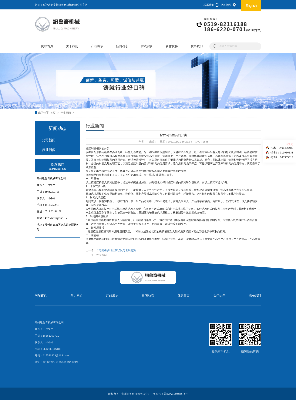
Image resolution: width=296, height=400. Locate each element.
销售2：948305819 (279, 157)
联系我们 (197, 46)
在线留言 (147, 46)
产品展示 (97, 46)
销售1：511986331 (279, 152)
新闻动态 (122, 46)
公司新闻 (48, 140)
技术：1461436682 (279, 148)
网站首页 (47, 46)
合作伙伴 (172, 46)
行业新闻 (66, 112)
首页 (53, 112)
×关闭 (289, 144)
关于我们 (72, 46)
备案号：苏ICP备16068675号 (170, 393)
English (251, 6)
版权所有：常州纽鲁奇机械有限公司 (129, 393)
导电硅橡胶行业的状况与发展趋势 (116, 250)
